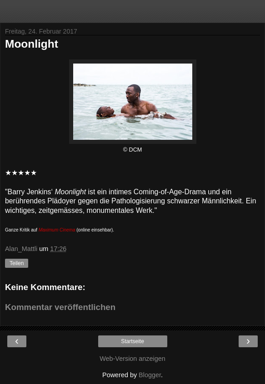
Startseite (132, 341)
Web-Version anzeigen (132, 358)
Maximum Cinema (57, 229)
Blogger (150, 375)
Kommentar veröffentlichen (60, 307)
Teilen (17, 263)
